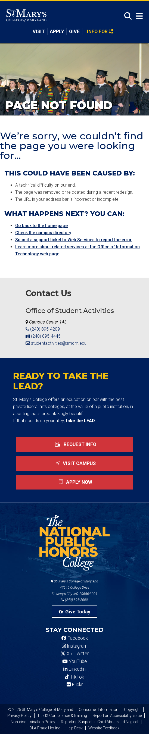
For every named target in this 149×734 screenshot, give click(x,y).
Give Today (74, 611)
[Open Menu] (138, 16)
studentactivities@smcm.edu (56, 343)
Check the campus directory (43, 232)
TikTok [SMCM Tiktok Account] (74, 677)
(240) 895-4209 (43, 329)
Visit (39, 31)
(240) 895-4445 (43, 336)
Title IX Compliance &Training (62, 715)
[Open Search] (126, 16)
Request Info (74, 444)
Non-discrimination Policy (33, 722)
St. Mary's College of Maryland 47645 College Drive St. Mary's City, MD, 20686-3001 (74, 587)
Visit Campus (74, 463)
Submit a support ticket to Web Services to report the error (73, 239)
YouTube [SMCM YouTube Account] (74, 661)
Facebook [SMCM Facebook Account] (74, 638)
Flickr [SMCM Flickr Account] (75, 684)
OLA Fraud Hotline (44, 728)
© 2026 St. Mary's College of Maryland (40, 709)
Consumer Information (98, 709)
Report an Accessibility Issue (117, 715)
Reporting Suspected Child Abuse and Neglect (99, 722)
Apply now (74, 482)
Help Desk (74, 728)
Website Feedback (103, 728)
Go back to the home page (41, 225)
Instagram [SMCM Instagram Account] (75, 646)
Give (74, 31)
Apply (57, 31)
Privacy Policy (19, 715)
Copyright (132, 709)
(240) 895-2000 (74, 600)
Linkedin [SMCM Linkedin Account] (74, 669)
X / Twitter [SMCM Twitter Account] (75, 653)
